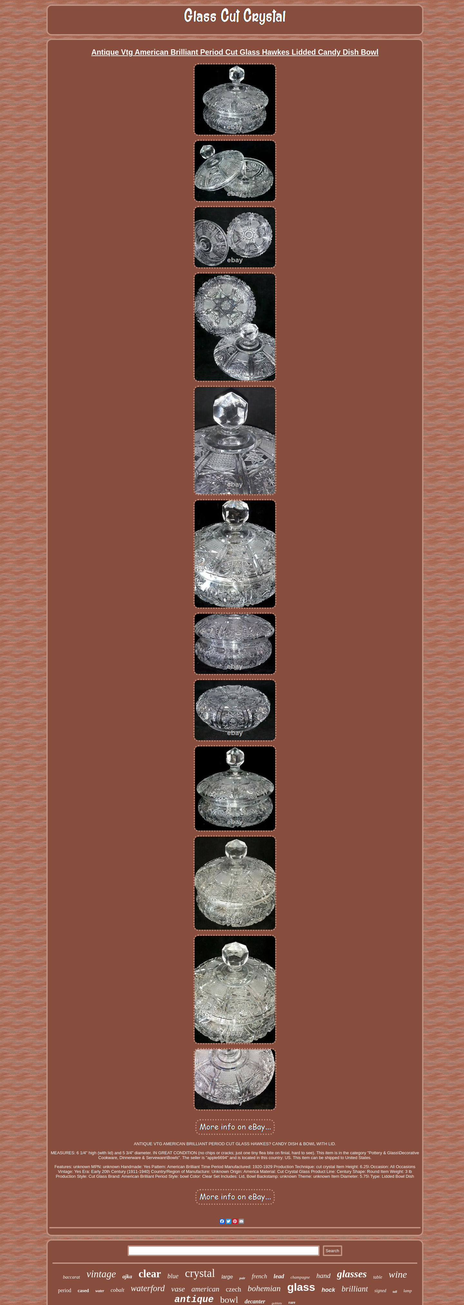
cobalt (117, 1290)
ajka (127, 1276)
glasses (352, 1274)
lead (279, 1276)
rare (291, 1302)
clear (150, 1274)
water (99, 1291)
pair (242, 1278)
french (259, 1276)
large (227, 1277)
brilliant (355, 1288)
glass (301, 1287)
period (64, 1290)
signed (380, 1290)
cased (83, 1290)
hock (328, 1290)
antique (194, 1299)
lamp (407, 1290)
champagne (300, 1277)
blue (173, 1276)
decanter (255, 1301)
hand (323, 1275)
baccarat (71, 1277)
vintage (101, 1274)
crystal (200, 1273)
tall (395, 1291)
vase (178, 1289)
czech (233, 1289)
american (205, 1289)
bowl (229, 1300)
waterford (148, 1288)
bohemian (264, 1288)
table (377, 1277)
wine (398, 1274)
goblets (277, 1303)
